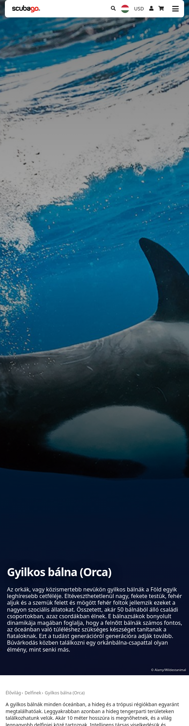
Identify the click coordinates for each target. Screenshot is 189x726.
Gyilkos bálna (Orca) (65, 693)
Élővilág (13, 693)
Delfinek (33, 693)
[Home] (26, 9)
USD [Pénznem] (139, 8)
